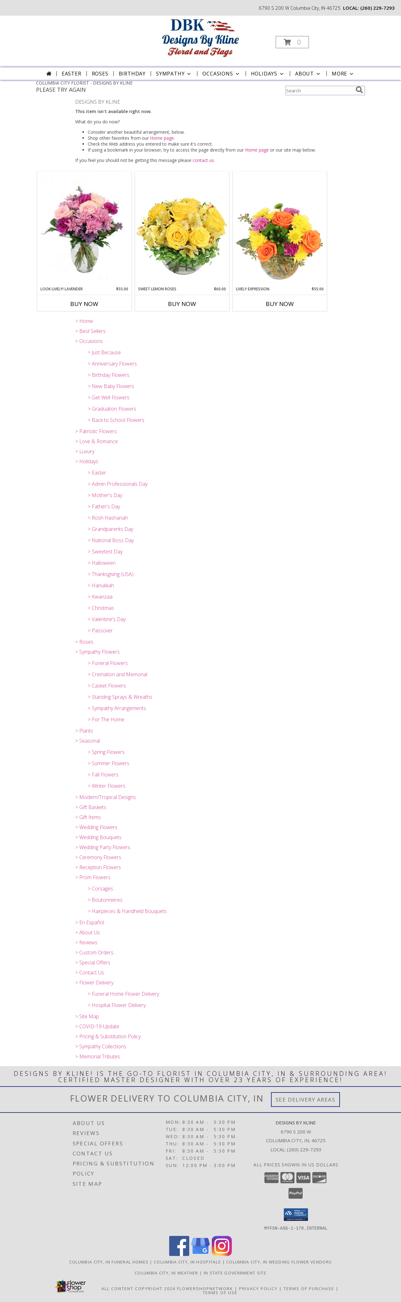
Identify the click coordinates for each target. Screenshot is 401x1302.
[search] (359, 90)
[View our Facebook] (179, 1254)
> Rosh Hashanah (108, 517)
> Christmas (101, 607)
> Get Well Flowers (108, 397)
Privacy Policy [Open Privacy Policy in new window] (258, 1288)
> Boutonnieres (105, 899)
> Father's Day (104, 506)
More (343, 73)
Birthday (132, 73)
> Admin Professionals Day (118, 483)
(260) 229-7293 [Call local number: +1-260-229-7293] (377, 8)
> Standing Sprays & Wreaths (120, 696)
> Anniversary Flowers (112, 363)
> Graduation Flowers (112, 408)
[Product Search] (319, 90)
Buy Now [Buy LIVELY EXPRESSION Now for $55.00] (280, 304)
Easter (71, 73)
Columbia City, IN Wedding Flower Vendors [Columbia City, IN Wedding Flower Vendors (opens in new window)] (279, 1261)
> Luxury (84, 451)
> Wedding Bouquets (98, 837)
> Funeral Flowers (108, 663)
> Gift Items (88, 817)
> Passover (100, 630)
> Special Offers (92, 962)
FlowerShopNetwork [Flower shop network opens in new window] (205, 1288)
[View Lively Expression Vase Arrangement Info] (280, 229)
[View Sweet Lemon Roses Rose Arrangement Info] (182, 229)
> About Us (87, 932)
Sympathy (174, 73)
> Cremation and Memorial (117, 674)
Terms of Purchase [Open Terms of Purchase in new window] (309, 1288)
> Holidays (86, 461)
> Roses (84, 641)
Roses (100, 73)
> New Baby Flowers (111, 386)
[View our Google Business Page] (200, 1254)
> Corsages (100, 888)
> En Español (89, 922)
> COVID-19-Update (97, 1026)
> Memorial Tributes (97, 1056)
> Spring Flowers (106, 752)
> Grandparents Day (110, 529)
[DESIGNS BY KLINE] (200, 38)
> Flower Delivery (94, 982)
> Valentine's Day (107, 619)
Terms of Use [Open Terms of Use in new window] (220, 1292)
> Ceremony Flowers (98, 857)
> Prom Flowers (93, 877)
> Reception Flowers (98, 867)
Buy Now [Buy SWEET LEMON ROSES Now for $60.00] (182, 304)
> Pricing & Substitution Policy (108, 1036)
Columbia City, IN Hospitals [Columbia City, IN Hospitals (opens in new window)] (187, 1261)
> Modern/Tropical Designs (105, 797)
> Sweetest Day (105, 551)
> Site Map (87, 1016)
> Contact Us (89, 972)
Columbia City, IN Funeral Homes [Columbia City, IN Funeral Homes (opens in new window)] (108, 1261)
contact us (203, 160)
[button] (292, 42)
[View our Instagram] (222, 1254)
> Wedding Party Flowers (102, 847)
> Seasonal (87, 740)
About (308, 73)
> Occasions (89, 341)
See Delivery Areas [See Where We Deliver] (306, 1099)
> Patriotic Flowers (96, 431)
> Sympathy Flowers (97, 651)
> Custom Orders (94, 952)
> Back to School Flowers (116, 420)
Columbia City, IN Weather (166, 1272)
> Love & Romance (96, 441)
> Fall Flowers (103, 774)
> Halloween (102, 562)
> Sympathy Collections (100, 1046)
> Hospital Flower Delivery (117, 1005)
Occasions (221, 73)
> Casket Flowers (107, 685)
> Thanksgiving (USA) (110, 574)
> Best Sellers (90, 331)
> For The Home (106, 719)
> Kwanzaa (100, 596)
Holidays (268, 73)
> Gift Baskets (90, 807)
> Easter (97, 472)
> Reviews (86, 942)
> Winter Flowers (106, 785)
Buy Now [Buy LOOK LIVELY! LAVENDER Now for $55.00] (84, 304)
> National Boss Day (111, 540)
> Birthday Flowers (108, 374)
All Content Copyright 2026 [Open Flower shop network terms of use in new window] (138, 1288)
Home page (162, 138)
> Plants (84, 730)
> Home (84, 321)
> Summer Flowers (108, 763)
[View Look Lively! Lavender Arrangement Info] (84, 229)
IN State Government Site (235, 1272)
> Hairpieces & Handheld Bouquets (127, 911)
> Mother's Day (105, 495)
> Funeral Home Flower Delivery (123, 993)
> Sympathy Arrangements (117, 708)
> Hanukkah (101, 585)
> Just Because (104, 352)
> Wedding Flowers (96, 827)
